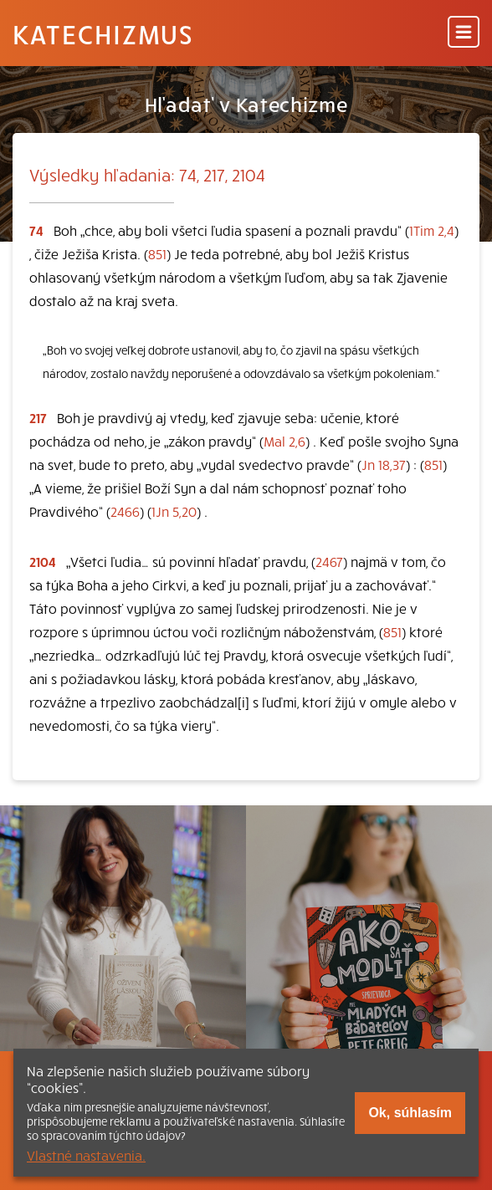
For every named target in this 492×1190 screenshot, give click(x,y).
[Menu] (463, 33)
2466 (125, 511)
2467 (329, 561)
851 (157, 253)
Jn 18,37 (383, 464)
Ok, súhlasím (410, 1113)
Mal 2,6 (284, 440)
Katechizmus (103, 33)
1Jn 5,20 (174, 511)
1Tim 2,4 (431, 230)
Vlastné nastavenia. (86, 1155)
